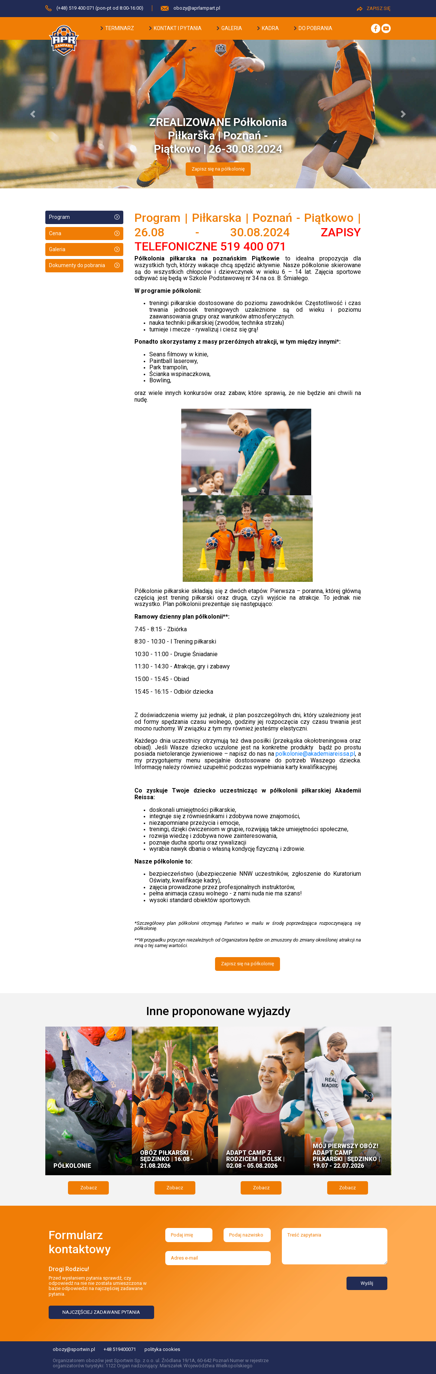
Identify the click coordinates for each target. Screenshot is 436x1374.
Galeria (57, 249)
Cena (55, 233)
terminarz (117, 28)
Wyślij (367, 1283)
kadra (268, 28)
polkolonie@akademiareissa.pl (315, 753)
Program (59, 217)
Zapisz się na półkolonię (218, 169)
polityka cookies (162, 1349)
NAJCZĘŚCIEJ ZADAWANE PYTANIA (101, 1312)
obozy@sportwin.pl (74, 1349)
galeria (229, 28)
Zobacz (88, 1187)
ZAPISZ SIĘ (373, 8)
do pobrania (313, 28)
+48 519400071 (120, 1349)
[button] (32, 114)
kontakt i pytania (175, 28)
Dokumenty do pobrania (77, 265)
